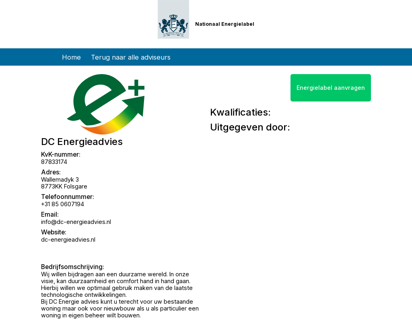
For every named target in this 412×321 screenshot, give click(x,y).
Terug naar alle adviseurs (131, 57)
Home (71, 57)
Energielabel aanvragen (331, 87)
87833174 (54, 161)
